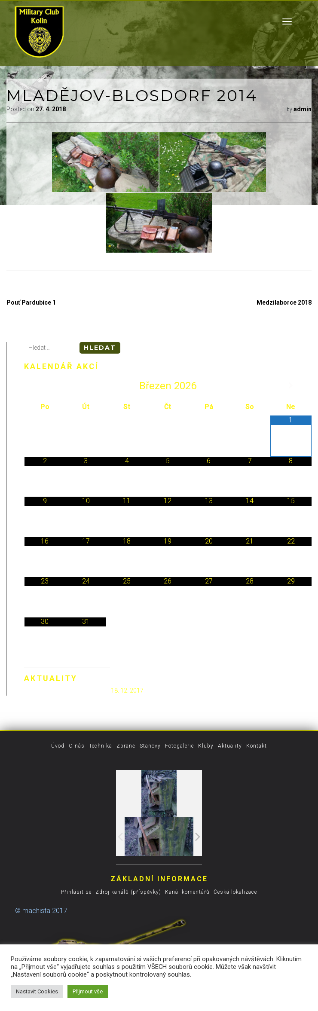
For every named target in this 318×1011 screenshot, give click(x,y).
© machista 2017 (41, 911)
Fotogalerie (179, 746)
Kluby (206, 746)
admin (303, 109)
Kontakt (256, 746)
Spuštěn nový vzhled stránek (67, 690)
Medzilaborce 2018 (284, 302)
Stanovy (150, 746)
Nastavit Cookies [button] (37, 991)
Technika (100, 746)
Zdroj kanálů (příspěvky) (128, 892)
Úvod (57, 746)
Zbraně (125, 746)
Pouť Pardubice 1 (31, 302)
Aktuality (230, 746)
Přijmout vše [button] (88, 991)
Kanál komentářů (187, 892)
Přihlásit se (76, 892)
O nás (77, 746)
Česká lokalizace (235, 892)
